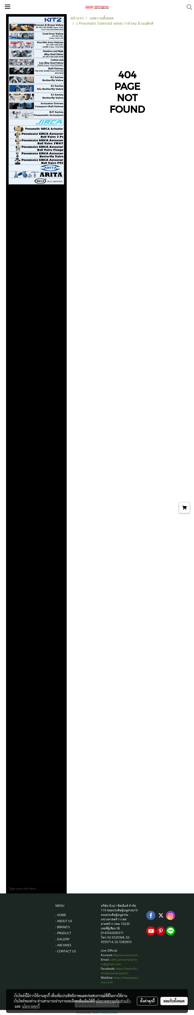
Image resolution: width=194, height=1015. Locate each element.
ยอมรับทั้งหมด (174, 1001)
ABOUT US (64, 921)
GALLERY (63, 939)
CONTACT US (66, 951)
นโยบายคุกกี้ (31, 1006)
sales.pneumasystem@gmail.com (119, 961)
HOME (61, 915)
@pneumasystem (126, 955)
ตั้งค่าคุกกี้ (147, 1001)
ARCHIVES (64, 945)
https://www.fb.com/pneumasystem (119, 970)
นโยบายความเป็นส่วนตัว (113, 1001)
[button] (188, 7)
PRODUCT (64, 933)
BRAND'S (63, 927)
